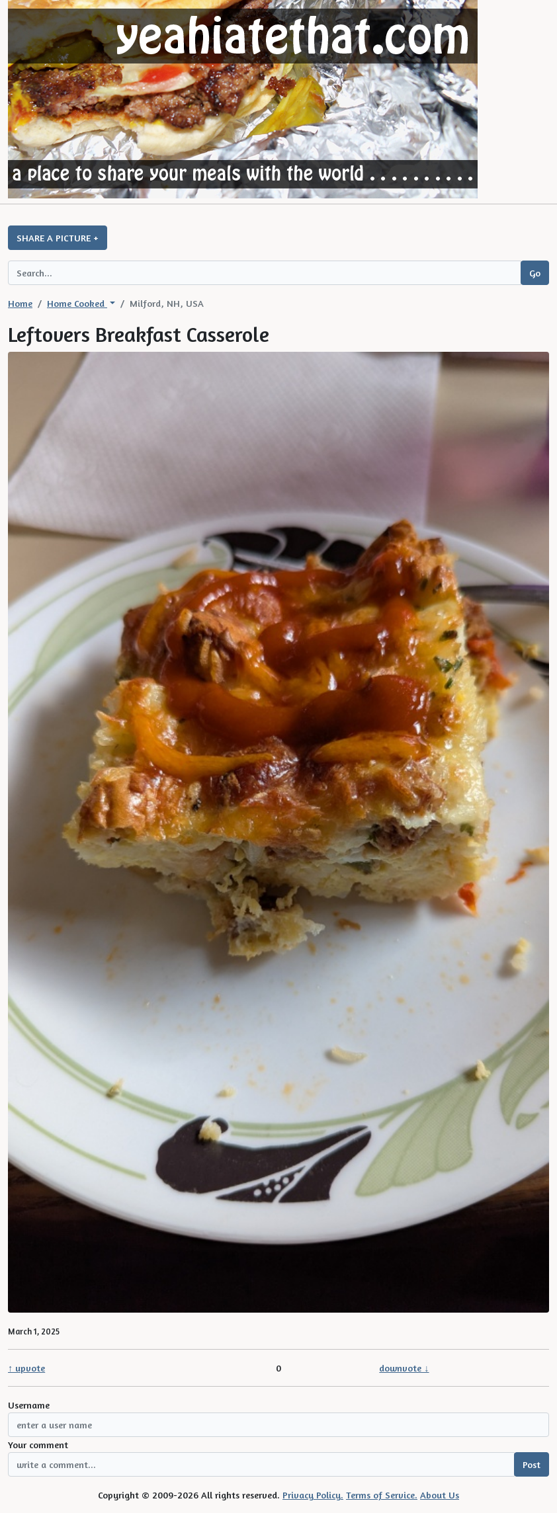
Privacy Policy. (312, 1494)
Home (20, 303)
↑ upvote (26, 1367)
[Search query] (264, 273)
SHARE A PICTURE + (58, 237)
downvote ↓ (404, 1367)
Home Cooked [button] (77, 303)
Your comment (38, 1444)
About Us (439, 1494)
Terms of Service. (381, 1494)
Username (29, 1405)
